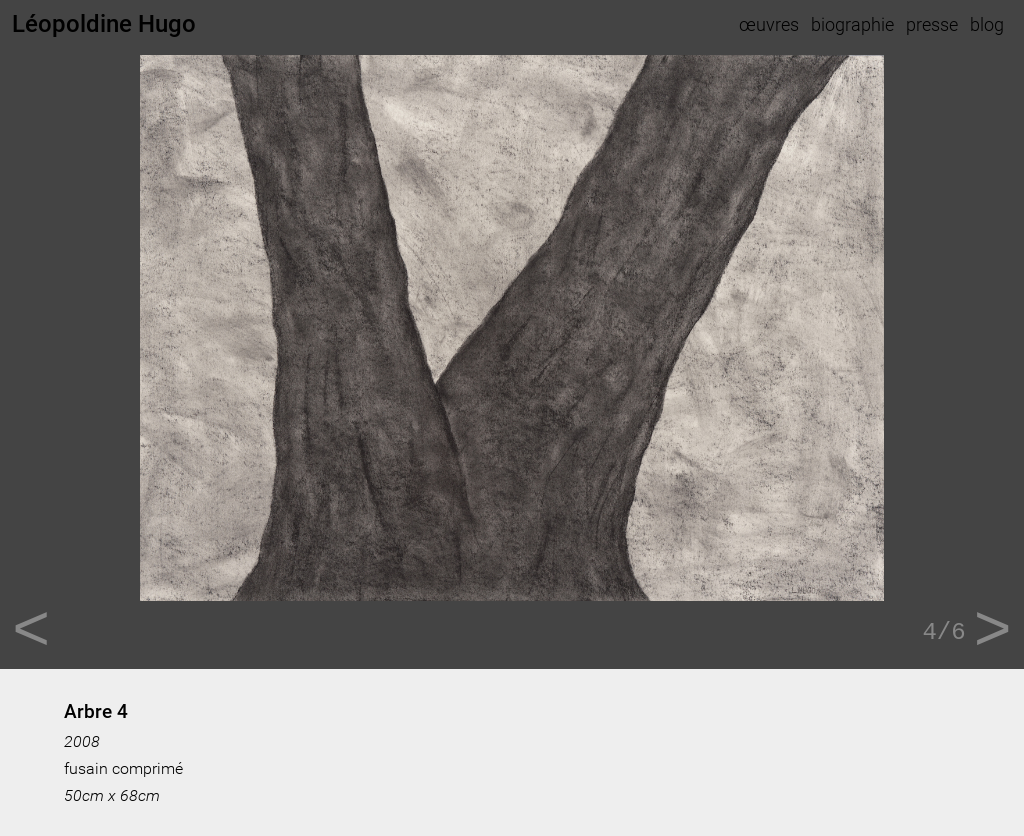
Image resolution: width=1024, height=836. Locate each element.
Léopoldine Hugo (104, 24)
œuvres (769, 24)
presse (932, 24)
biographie (852, 24)
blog (987, 24)
